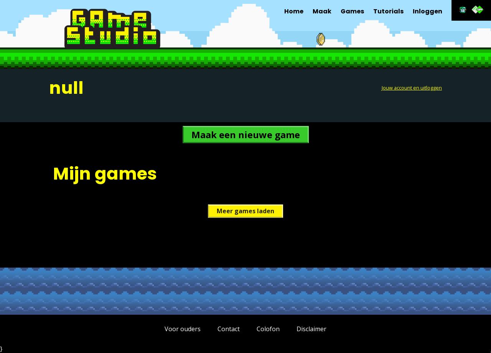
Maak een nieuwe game (245, 134)
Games (352, 11)
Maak (322, 11)
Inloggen (427, 11)
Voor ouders (183, 329)
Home (293, 11)
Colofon (268, 329)
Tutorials (388, 11)
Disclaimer (311, 329)
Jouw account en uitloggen (412, 87)
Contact (228, 329)
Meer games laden (245, 211)
